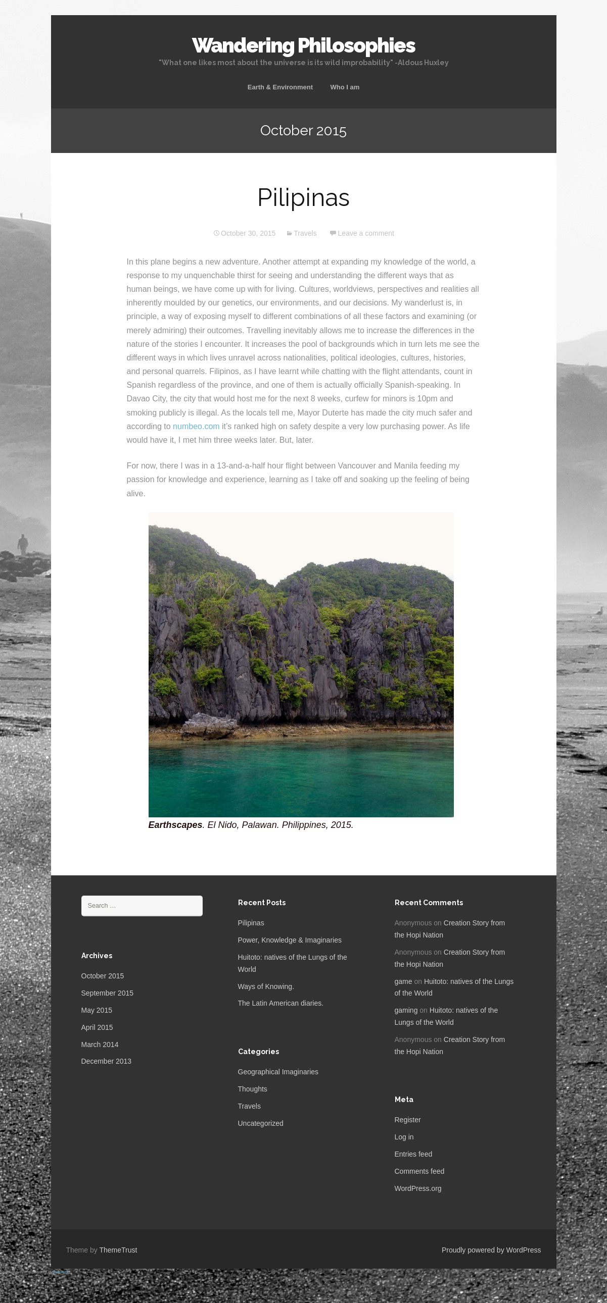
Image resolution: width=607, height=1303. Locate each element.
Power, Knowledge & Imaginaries (290, 940)
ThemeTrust (118, 1250)
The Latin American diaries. (281, 1003)
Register (408, 1120)
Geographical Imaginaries (278, 1072)
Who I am (344, 87)
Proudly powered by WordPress (491, 1250)
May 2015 (96, 1010)
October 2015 (102, 976)
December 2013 (106, 1061)
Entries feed (414, 1154)
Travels (305, 233)
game (403, 981)
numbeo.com (196, 426)
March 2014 (100, 1044)
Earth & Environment (280, 87)
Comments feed (420, 1171)
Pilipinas (303, 197)
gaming (406, 1010)
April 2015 (97, 1027)
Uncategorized (261, 1123)
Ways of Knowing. (266, 986)
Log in (404, 1137)
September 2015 (107, 993)
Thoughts (252, 1089)
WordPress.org (418, 1188)
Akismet (61, 1272)
